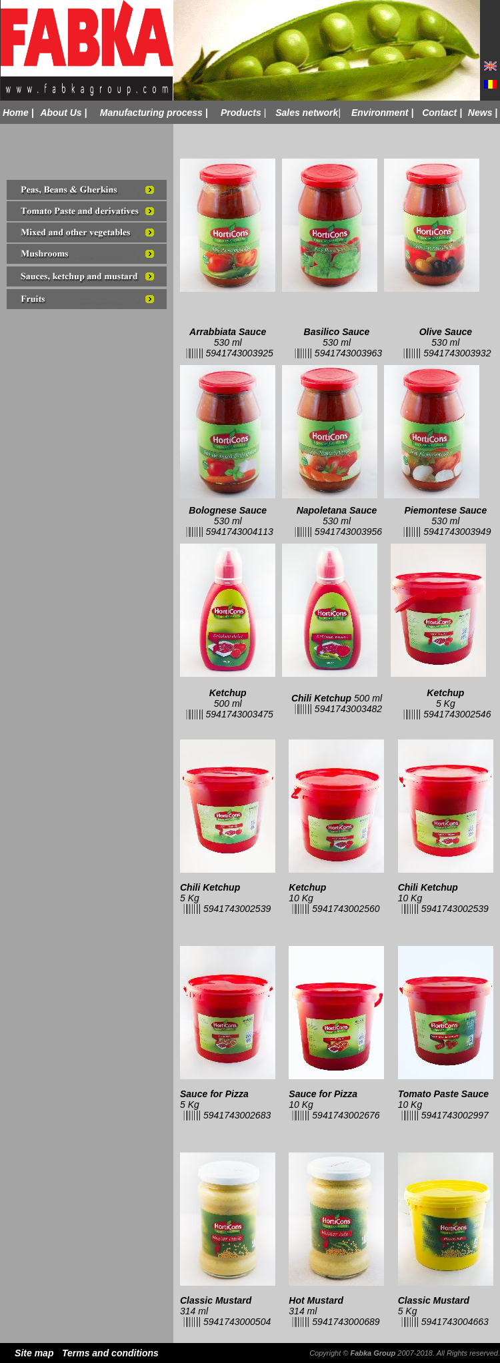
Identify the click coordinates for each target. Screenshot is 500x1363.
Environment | (382, 112)
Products (241, 112)
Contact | (442, 112)
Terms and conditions (110, 1353)
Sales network (306, 112)
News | (482, 112)
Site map (34, 1353)
